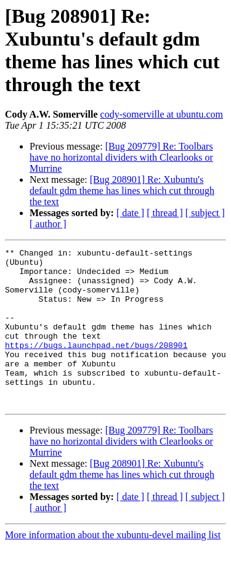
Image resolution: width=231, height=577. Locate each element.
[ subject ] (205, 213)
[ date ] (130, 213)
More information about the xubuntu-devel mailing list (113, 566)
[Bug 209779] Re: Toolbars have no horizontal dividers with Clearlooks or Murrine (121, 157)
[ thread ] (165, 213)
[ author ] (48, 224)
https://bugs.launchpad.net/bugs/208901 (96, 365)
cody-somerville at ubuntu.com (162, 114)
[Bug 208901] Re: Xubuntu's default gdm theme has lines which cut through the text (122, 190)
